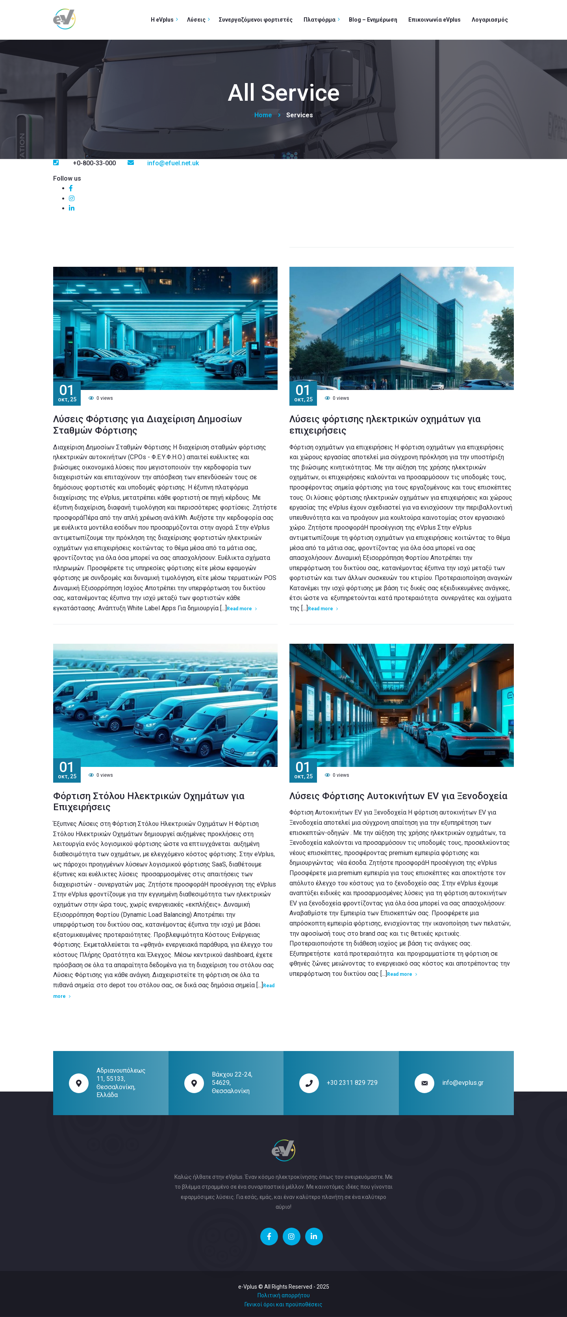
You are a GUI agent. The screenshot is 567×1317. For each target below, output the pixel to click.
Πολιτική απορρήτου (284, 1295)
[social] (71, 188)
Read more (239, 608)
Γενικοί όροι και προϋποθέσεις (283, 1304)
